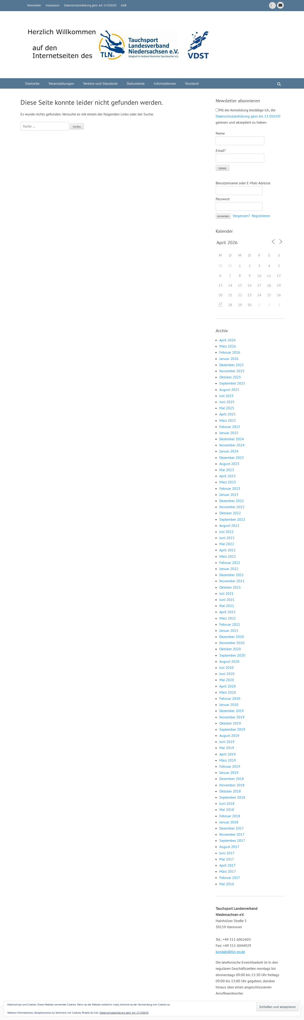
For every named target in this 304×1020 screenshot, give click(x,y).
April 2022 (227, 550)
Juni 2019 (227, 741)
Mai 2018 (226, 809)
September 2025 (232, 383)
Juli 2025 (226, 395)
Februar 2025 (229, 426)
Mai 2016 (226, 884)
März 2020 (227, 692)
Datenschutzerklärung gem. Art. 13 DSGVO (90, 5)
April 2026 (227, 340)
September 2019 (232, 729)
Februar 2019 (229, 766)
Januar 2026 (228, 358)
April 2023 (227, 476)
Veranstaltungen (61, 83)
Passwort (223, 199)
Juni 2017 (227, 853)
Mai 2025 (226, 408)
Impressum (52, 5)
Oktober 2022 (230, 513)
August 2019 (229, 735)
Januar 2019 (228, 772)
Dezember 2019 (231, 710)
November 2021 (232, 581)
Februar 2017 (229, 877)
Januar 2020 (228, 704)
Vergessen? (241, 215)
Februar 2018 (229, 816)
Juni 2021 (227, 599)
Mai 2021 (226, 605)
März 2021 (227, 618)
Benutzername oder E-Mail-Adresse (243, 183)
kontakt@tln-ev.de (230, 951)
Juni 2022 (227, 537)
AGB (123, 5)
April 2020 (227, 686)
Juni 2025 (227, 402)
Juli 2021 (226, 593)
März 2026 (227, 346)
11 (269, 275)
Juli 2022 (226, 531)
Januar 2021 (228, 630)
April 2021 (227, 612)
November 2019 (232, 717)
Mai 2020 (226, 680)
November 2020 (232, 642)
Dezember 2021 (231, 574)
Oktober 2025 (230, 377)
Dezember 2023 (231, 457)
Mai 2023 (226, 470)
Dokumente (136, 83)
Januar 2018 (228, 822)
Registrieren (261, 215)
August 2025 (229, 389)
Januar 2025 (228, 432)
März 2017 (227, 871)
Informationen (165, 83)
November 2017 (232, 834)
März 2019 (227, 760)
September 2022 (232, 519)
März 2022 (227, 556)
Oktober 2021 (230, 587)
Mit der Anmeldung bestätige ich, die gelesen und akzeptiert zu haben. (248, 116)
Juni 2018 (227, 803)
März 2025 (227, 420)
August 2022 (229, 525)
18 (269, 285)
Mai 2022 (226, 544)
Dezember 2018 (231, 778)
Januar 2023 (228, 494)
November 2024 (232, 445)
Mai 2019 (226, 747)
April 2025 (227, 414)
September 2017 (232, 840)
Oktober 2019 (230, 723)
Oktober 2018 (230, 791)
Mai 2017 (226, 859)
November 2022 (232, 507)
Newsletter (34, 5)
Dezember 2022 (231, 500)
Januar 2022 (228, 568)
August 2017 (229, 846)
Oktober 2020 (230, 649)
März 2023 (227, 482)
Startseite (32, 83)
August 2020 (229, 661)
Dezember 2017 (231, 828)
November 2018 (232, 785)
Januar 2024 (228, 451)
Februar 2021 (229, 624)
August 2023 (229, 463)
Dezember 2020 (231, 636)
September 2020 (232, 655)
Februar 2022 (229, 562)
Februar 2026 (229, 352)
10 (259, 275)
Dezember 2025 (231, 364)
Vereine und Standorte (100, 83)
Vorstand (192, 83)
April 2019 (227, 754)
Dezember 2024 (231, 439)
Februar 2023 (229, 488)
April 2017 (227, 865)
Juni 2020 (227, 673)
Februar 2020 (229, 698)
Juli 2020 (226, 667)
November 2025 (232, 371)
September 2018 (232, 797)
